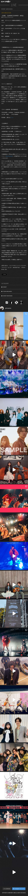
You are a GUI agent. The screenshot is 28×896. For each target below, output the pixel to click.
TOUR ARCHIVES (7, 291)
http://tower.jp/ (9, 156)
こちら (11, 117)
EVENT (5, 287)
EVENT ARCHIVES (7, 295)
